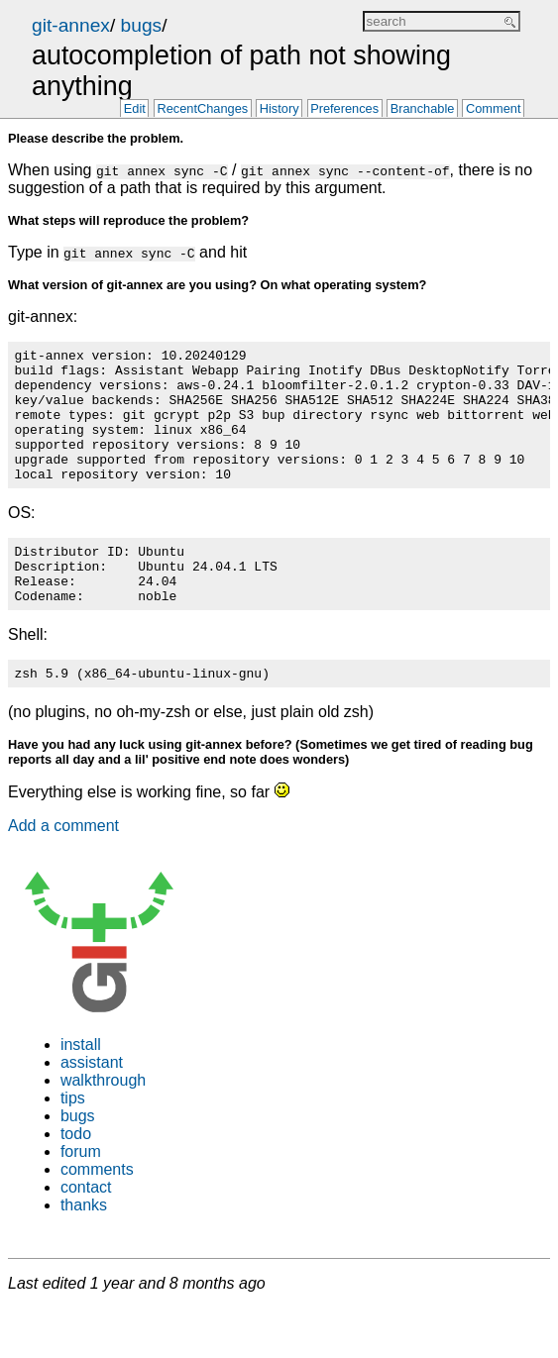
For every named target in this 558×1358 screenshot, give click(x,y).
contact (86, 1228)
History (279, 109)
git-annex (71, 25)
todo (75, 1175)
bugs (142, 25)
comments (97, 1210)
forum (80, 1193)
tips (72, 1139)
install (80, 1086)
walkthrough (103, 1121)
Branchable (423, 109)
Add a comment (63, 867)
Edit (135, 109)
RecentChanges (202, 109)
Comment (493, 109)
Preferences (344, 109)
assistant (91, 1104)
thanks (83, 1246)
